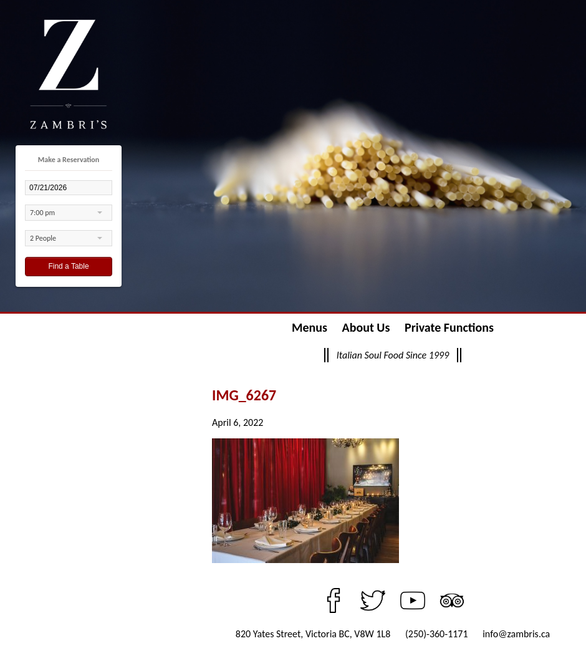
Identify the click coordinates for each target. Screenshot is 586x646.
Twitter (372, 600)
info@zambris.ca (516, 634)
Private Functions (449, 327)
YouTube (412, 600)
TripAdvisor (451, 600)
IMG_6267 (244, 395)
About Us (366, 327)
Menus (309, 327)
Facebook (333, 600)
